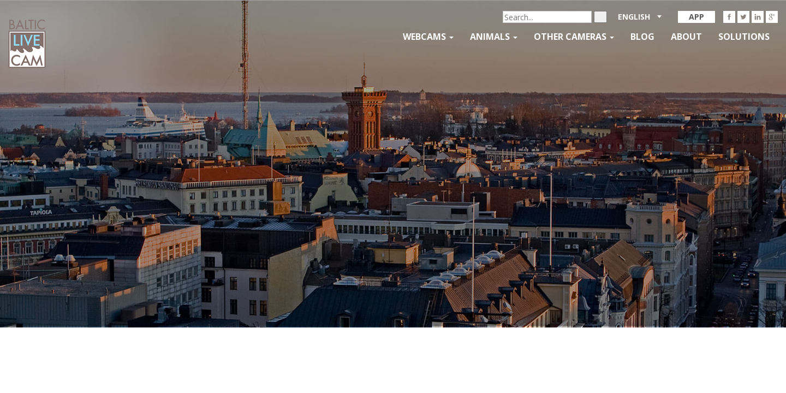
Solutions (744, 37)
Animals (493, 37)
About (686, 37)
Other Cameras (574, 37)
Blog (642, 37)
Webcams (428, 37)
